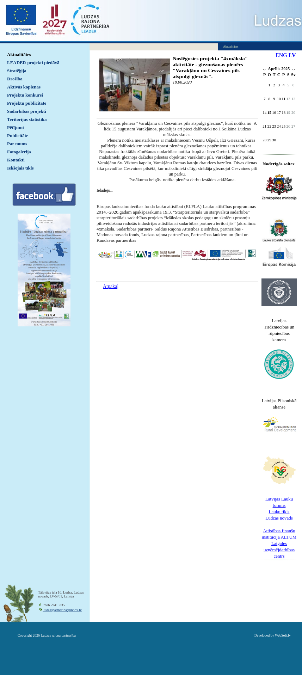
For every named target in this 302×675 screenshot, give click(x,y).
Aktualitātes (19, 54)
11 (283, 99)
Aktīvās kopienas (24, 87)
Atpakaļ (110, 286)
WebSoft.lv (283, 635)
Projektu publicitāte (26, 103)
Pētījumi (15, 127)
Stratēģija (16, 70)
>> (293, 69)
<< (264, 69)
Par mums (17, 143)
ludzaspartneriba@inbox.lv (62, 610)
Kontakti (16, 159)
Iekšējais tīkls (20, 168)
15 (269, 112)
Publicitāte (17, 135)
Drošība (15, 78)
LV (292, 55)
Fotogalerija (19, 151)
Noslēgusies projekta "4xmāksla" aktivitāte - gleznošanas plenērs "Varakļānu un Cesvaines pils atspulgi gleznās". (210, 67)
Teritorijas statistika (27, 119)
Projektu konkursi (25, 95)
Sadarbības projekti (26, 111)
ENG (281, 55)
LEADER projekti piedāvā (33, 62)
